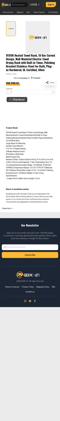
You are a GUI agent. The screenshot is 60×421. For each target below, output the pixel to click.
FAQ (53, 398)
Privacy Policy (28, 398)
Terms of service (12, 398)
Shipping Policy (42, 398)
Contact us (30, 403)
